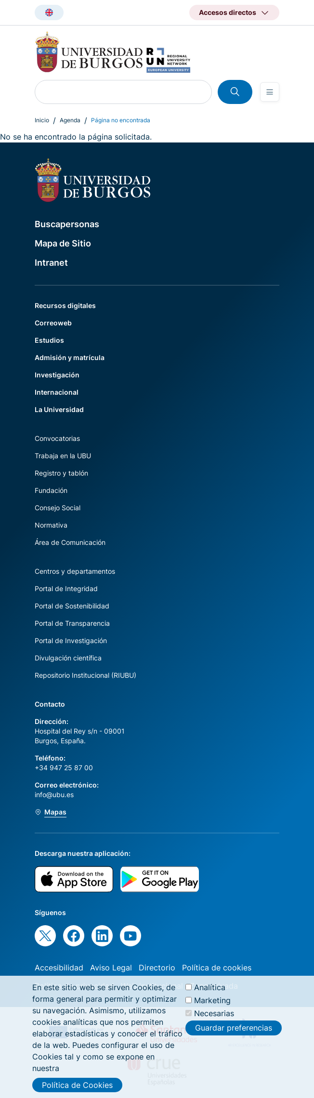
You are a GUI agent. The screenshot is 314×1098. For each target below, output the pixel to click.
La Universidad (59, 409)
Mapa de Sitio (63, 243)
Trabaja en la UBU (63, 456)
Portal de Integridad (66, 588)
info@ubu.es (54, 794)
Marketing (212, 1000)
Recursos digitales (65, 305)
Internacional (56, 392)
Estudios (49, 340)
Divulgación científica (68, 658)
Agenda (70, 120)
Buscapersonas (67, 224)
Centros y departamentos (75, 571)
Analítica (209, 987)
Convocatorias (57, 438)
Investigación (57, 375)
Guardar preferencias (233, 1028)
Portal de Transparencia (72, 623)
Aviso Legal (111, 967)
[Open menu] (269, 92)
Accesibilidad (59, 967)
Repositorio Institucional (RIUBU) (85, 675)
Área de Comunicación (70, 542)
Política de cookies (216, 967)
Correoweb (53, 323)
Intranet (51, 263)
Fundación (51, 490)
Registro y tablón (61, 473)
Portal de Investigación (71, 640)
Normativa (51, 525)
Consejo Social (57, 508)
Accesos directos (227, 12)
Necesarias (214, 1013)
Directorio (157, 967)
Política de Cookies (77, 1085)
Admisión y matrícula (70, 357)
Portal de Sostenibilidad (72, 606)
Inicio (42, 120)
